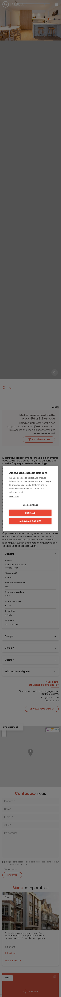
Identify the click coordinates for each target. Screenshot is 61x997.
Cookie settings (30, 505)
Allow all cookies (30, 521)
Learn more (14, 496)
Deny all (30, 513)
